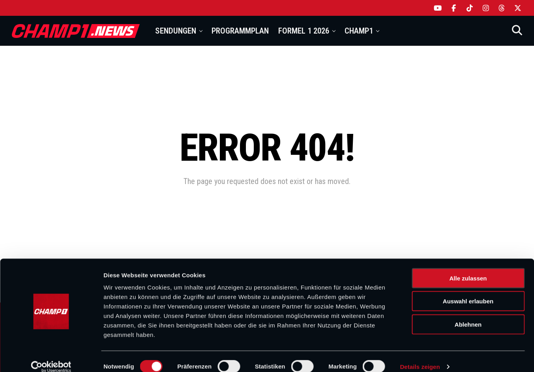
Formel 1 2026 (303, 31)
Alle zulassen (468, 268)
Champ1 (359, 31)
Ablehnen (468, 314)
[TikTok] (469, 7)
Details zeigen (420, 356)
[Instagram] (486, 7)
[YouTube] (437, 7)
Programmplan (240, 31)
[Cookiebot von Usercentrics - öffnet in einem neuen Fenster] (51, 357)
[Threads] (501, 7)
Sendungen (175, 31)
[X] (518, 7)
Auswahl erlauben (468, 291)
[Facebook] (454, 7)
